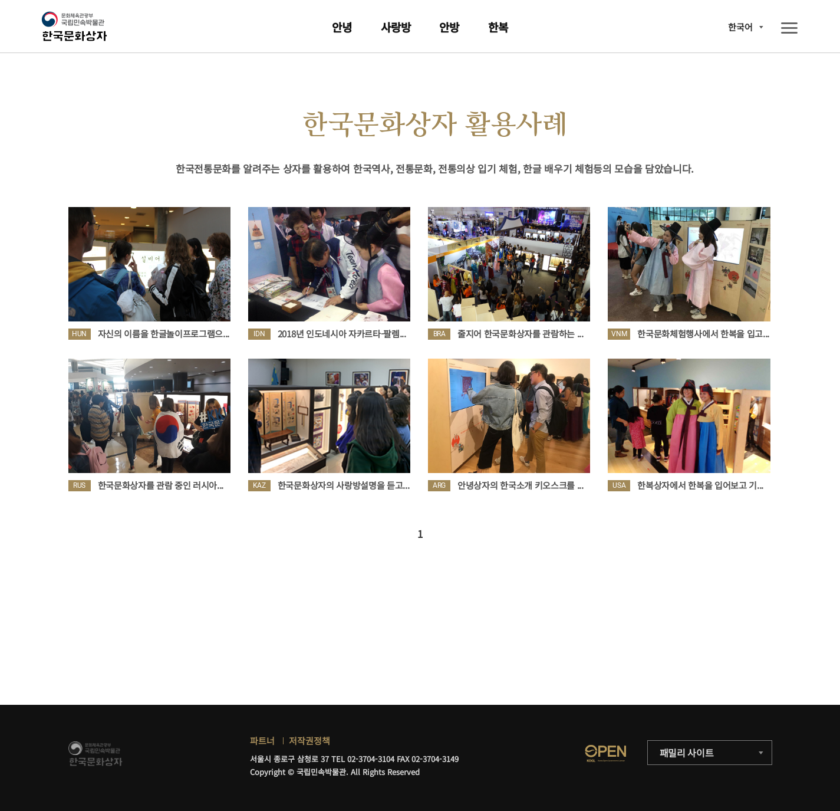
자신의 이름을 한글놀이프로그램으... (164, 333)
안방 (449, 27)
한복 (498, 27)
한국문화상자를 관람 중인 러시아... (161, 485)
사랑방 (396, 27)
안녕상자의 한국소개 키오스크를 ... (520, 485)
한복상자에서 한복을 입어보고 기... (700, 485)
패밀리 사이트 (687, 753)
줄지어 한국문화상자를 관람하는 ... (520, 333)
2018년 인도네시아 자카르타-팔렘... (342, 333)
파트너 (262, 740)
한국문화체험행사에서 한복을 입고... (703, 333)
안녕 (342, 27)
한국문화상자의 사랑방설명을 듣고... (344, 485)
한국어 (740, 27)
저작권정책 (309, 740)
